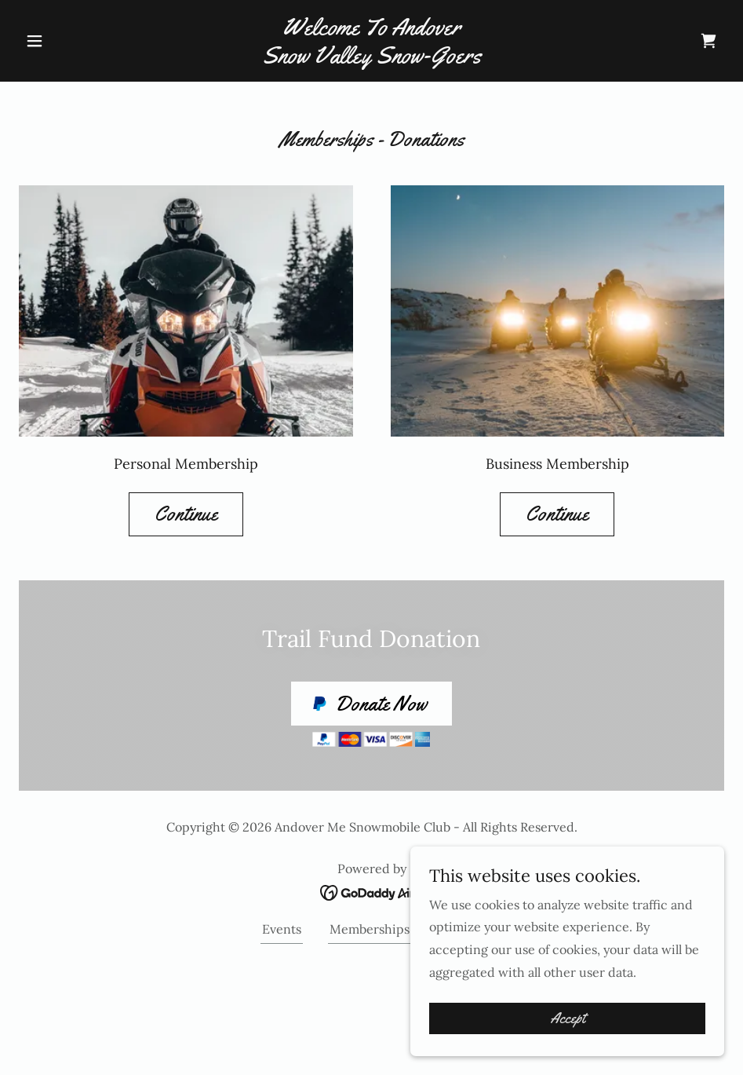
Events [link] (281, 929)
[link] (371, 58)
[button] (72, 41)
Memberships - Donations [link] (406, 929)
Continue (186, 514)
